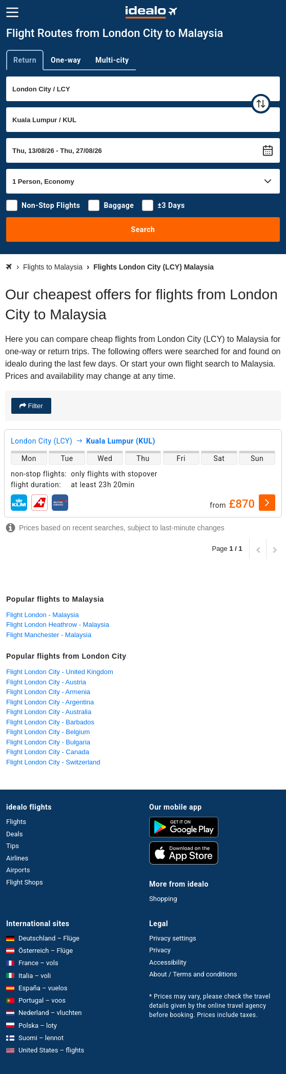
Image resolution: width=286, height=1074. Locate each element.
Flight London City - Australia (48, 712)
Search (143, 229)
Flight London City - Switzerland (53, 762)
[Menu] (12, 12)
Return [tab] (24, 60)
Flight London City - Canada (47, 752)
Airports (18, 870)
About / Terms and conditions (193, 974)
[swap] (261, 103)
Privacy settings (172, 938)
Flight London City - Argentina (50, 702)
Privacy (160, 950)
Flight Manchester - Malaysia (48, 635)
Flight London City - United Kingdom (59, 672)
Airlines (17, 858)
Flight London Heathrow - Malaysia (57, 624)
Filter (34, 406)
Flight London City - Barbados (50, 722)
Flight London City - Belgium (48, 732)
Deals (14, 834)
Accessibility (168, 962)
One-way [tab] (66, 60)
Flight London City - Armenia (48, 692)
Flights (16, 822)
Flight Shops (24, 882)
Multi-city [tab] (112, 60)
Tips (12, 846)
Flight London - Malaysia (42, 615)
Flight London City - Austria (46, 682)
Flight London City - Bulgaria (48, 742)
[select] (267, 502)
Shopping (163, 899)
